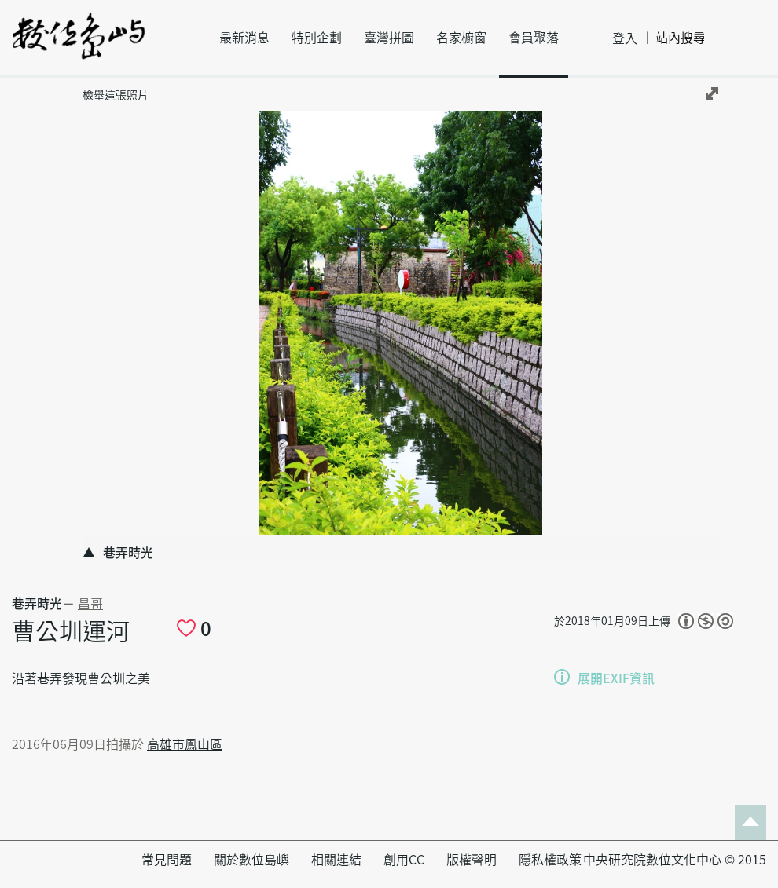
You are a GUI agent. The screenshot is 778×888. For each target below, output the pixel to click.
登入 (624, 38)
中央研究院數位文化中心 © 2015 (674, 859)
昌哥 (90, 603)
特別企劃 (317, 37)
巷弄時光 (37, 603)
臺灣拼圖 (389, 37)
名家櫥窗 (461, 37)
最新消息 (244, 37)
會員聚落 (533, 37)
